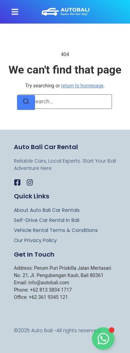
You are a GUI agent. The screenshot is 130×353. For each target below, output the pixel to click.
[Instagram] (29, 182)
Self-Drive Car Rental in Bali (46, 220)
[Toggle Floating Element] (103, 340)
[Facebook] (17, 182)
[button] (15, 12)
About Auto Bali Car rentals (47, 210)
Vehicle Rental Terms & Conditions (56, 230)
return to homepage (82, 85)
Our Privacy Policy (35, 240)
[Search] (26, 102)
